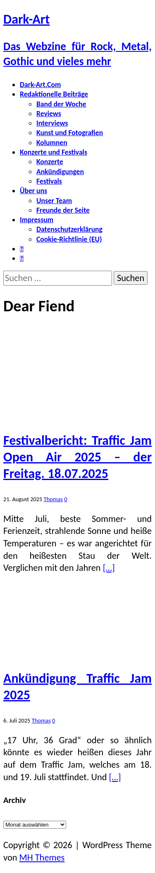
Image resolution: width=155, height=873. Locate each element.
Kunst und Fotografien (69, 132)
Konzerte (49, 161)
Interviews (52, 123)
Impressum (36, 219)
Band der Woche (61, 104)
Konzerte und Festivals (53, 152)
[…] (109, 567)
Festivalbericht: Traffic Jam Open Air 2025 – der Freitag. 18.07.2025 (77, 457)
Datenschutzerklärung (69, 229)
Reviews (48, 113)
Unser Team (54, 200)
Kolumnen (51, 142)
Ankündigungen (60, 171)
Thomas (53, 499)
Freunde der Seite (63, 210)
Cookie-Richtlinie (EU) (69, 239)
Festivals (49, 181)
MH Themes (42, 857)
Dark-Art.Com (40, 84)
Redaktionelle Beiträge (54, 94)
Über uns (33, 190)
